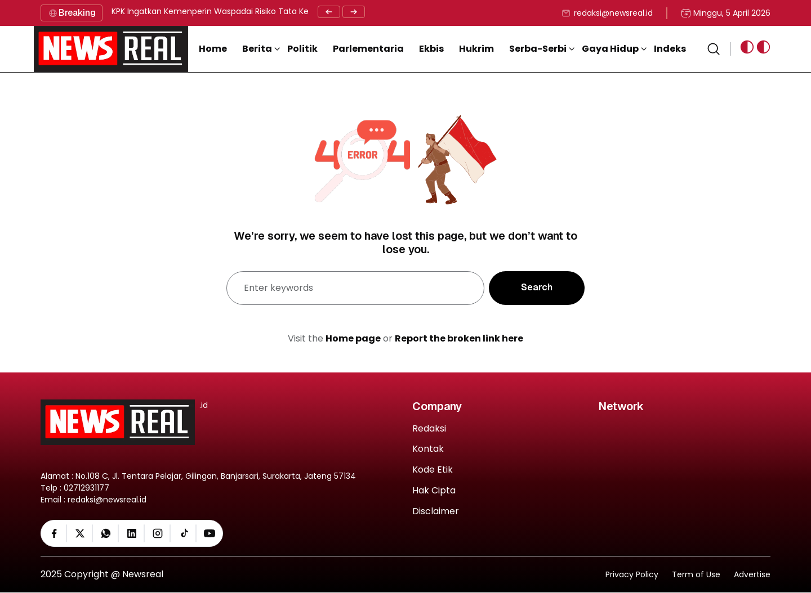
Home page (353, 338)
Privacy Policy (631, 574)
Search (536, 287)
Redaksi (429, 429)
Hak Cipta (434, 491)
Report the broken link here (459, 338)
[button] (261, 49)
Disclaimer (435, 511)
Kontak (428, 449)
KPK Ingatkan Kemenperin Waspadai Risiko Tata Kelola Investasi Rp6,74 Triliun (262, 11)
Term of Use (696, 574)
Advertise (752, 574)
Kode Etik (432, 470)
